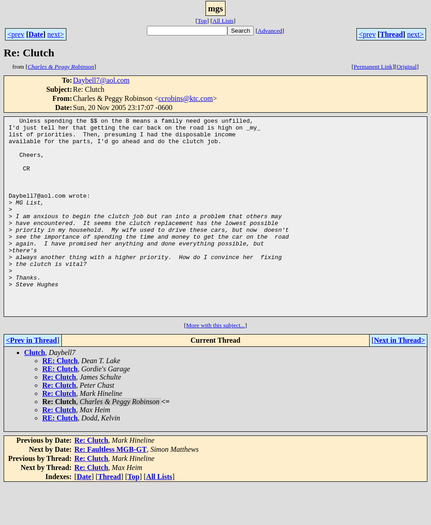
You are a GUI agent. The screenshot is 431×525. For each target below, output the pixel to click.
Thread (391, 34)
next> (55, 34)
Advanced (270, 30)
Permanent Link (373, 66)
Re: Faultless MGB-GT (111, 489)
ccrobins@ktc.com (185, 98)
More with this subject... (215, 364)
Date (36, 34)
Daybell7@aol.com (101, 80)
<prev (15, 34)
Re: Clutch (59, 416)
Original (406, 66)
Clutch (34, 392)
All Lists (222, 20)
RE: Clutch (60, 400)
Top (202, 20)
